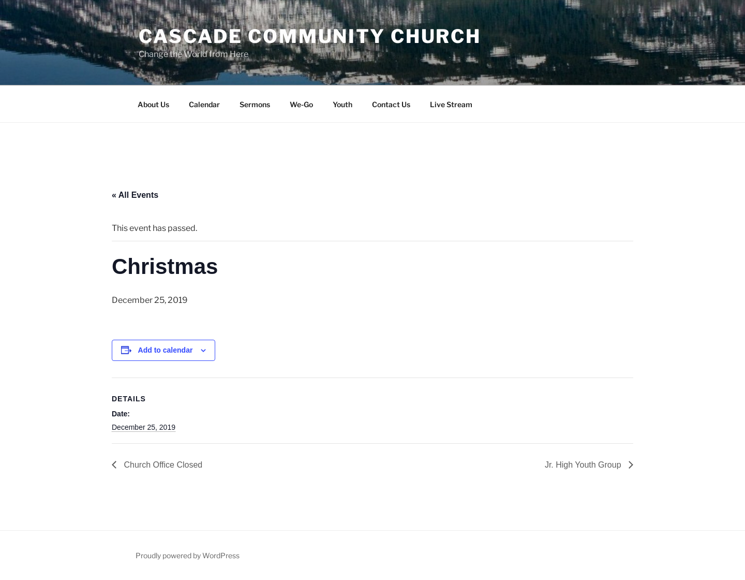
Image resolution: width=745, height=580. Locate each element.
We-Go (301, 104)
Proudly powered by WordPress (188, 555)
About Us (153, 104)
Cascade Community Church (310, 36)
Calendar (204, 104)
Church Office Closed (162, 464)
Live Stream (451, 104)
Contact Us (391, 104)
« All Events (135, 195)
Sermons (255, 104)
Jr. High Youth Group (584, 464)
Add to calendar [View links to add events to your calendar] (165, 350)
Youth (342, 104)
